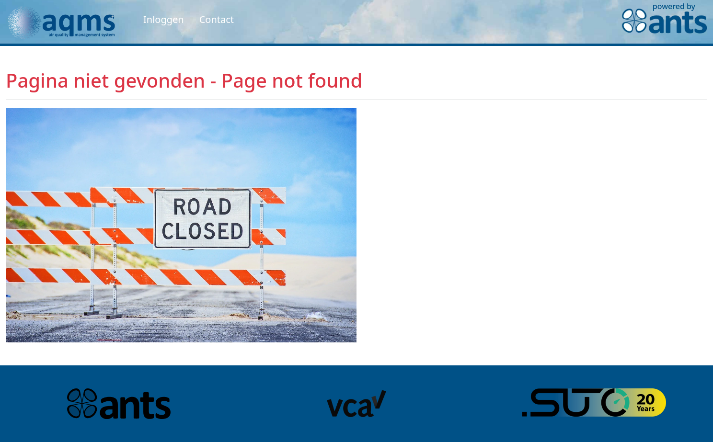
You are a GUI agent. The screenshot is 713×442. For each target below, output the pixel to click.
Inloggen (163, 19)
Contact (216, 19)
